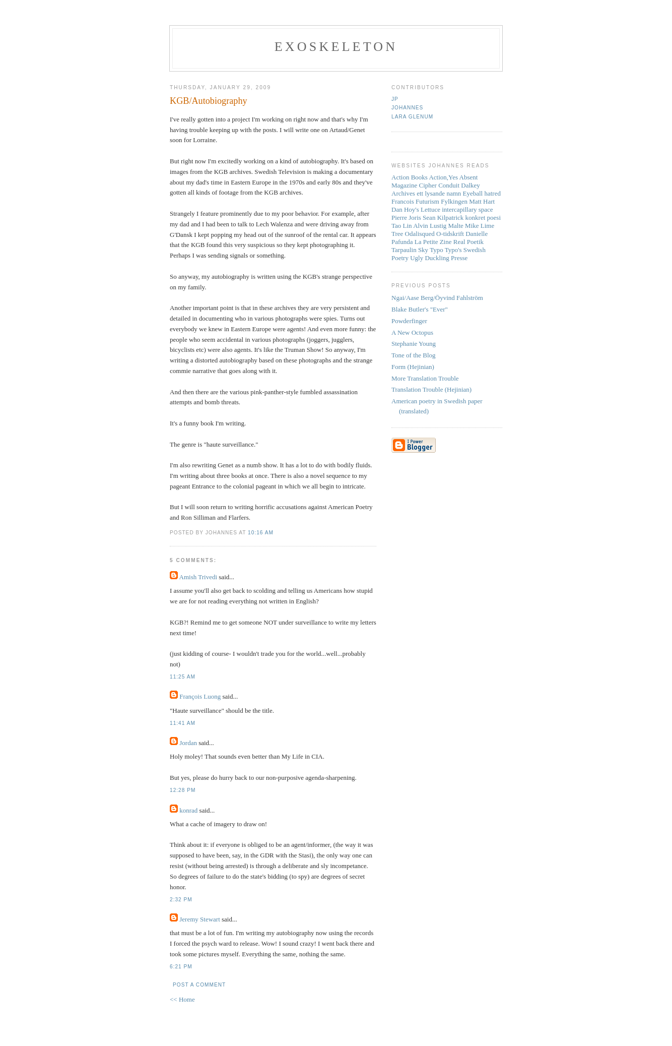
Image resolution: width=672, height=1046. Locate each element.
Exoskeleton (336, 46)
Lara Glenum (412, 116)
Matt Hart (482, 201)
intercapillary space (467, 209)
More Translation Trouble (425, 378)
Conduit (448, 185)
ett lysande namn (439, 193)
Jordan (188, 743)
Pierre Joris (406, 217)
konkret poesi (483, 217)
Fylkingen (454, 201)
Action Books (409, 177)
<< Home (182, 999)
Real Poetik (468, 241)
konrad (188, 810)
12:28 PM (182, 790)
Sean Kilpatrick (443, 217)
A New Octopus (412, 332)
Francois (402, 201)
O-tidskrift (450, 233)
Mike (472, 225)
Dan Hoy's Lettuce (415, 209)
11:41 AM (182, 723)
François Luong (200, 696)
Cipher (428, 185)
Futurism (427, 201)
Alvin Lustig (429, 225)
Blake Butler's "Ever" (419, 309)
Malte (455, 225)
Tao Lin (401, 225)
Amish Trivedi (198, 577)
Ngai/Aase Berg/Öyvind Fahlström (437, 297)
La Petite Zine (433, 241)
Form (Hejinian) (412, 367)
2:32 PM (181, 899)
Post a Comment (199, 985)
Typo (436, 250)
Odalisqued (420, 233)
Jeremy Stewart (199, 919)
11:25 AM (182, 677)
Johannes (407, 107)
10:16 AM (261, 532)
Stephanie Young (413, 343)
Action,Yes (443, 177)
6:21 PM (181, 966)
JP (394, 99)
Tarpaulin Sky (409, 250)
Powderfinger (409, 321)
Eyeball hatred (482, 193)
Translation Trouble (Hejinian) (431, 389)
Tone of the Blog (413, 355)
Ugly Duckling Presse (438, 258)
